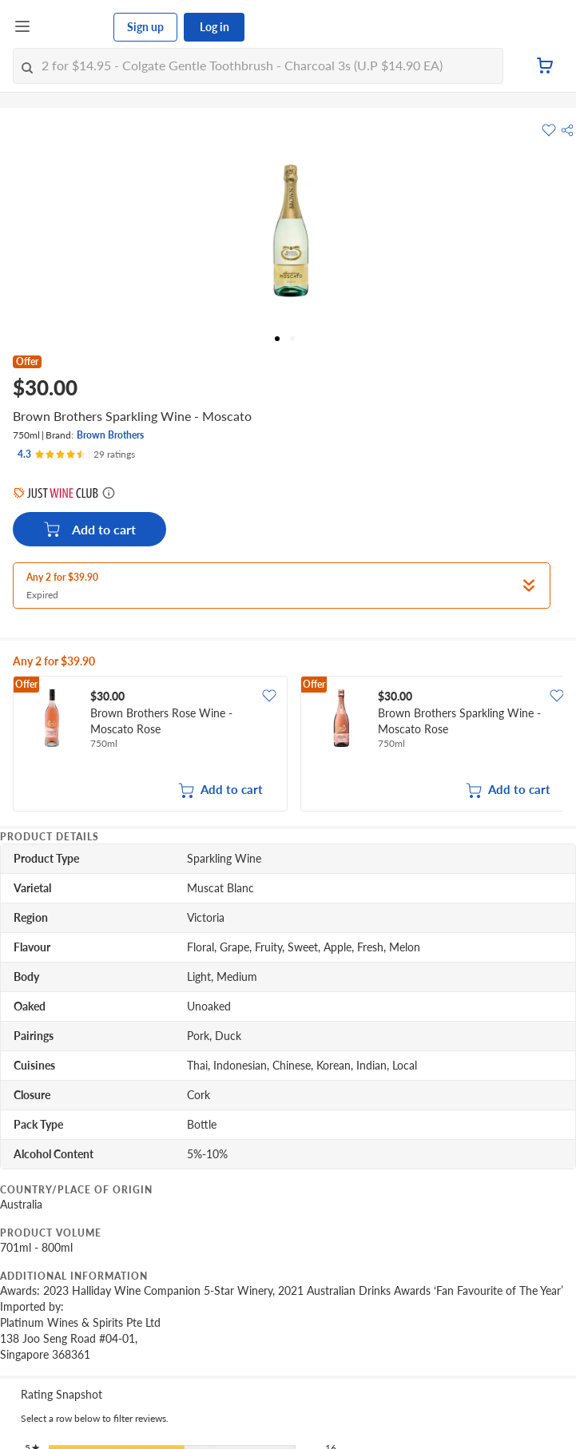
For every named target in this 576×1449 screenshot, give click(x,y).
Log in (214, 27)
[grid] (288, 745)
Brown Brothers (110, 435)
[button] (567, 130)
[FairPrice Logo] (72, 27)
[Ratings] (76, 454)
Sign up (145, 27)
